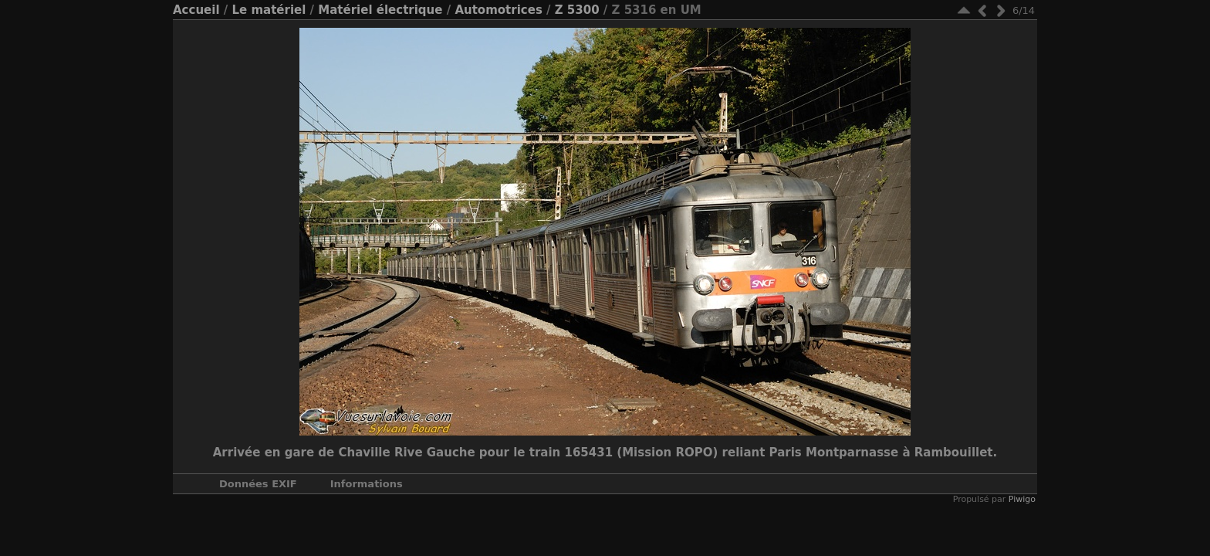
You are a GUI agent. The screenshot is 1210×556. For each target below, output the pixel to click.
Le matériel (269, 10)
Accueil (196, 10)
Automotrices (498, 10)
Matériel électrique (380, 10)
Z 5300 (577, 10)
